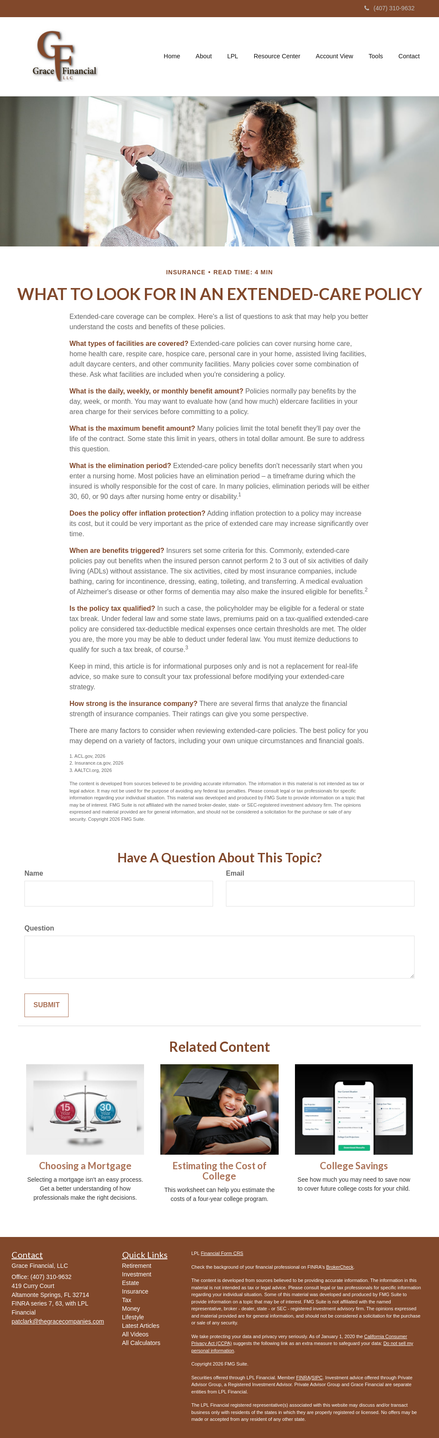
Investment (136, 1274)
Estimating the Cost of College (219, 1171)
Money (131, 1308)
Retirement (136, 1265)
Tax (127, 1300)
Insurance (135, 1291)
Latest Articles (140, 1325)
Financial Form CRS (222, 1253)
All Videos (135, 1334)
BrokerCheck (340, 1267)
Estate (130, 1282)
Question (39, 928)
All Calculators (141, 1342)
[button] (204, 57)
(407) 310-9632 (389, 8)
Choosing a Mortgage (85, 1165)
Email (235, 873)
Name (33, 873)
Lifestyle (133, 1317)
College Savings (354, 1165)
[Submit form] (46, 1005)
